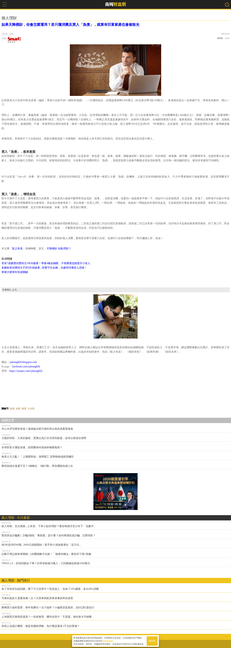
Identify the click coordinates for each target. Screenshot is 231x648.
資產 (18, 408)
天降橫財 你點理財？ (59, 248)
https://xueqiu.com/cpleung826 (25, 370)
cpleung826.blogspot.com (23, 362)
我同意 (152, 641)
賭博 (24, 408)
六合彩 (31, 408)
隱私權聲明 (108, 641)
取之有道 (17, 248)
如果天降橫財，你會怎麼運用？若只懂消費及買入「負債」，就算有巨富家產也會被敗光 (70, 25)
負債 (12, 408)
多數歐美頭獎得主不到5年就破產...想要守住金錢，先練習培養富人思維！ (44, 267)
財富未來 (14, 40)
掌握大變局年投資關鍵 (14, 272)
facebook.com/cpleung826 (26, 366)
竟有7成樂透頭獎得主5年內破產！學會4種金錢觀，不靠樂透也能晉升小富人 (45, 263)
